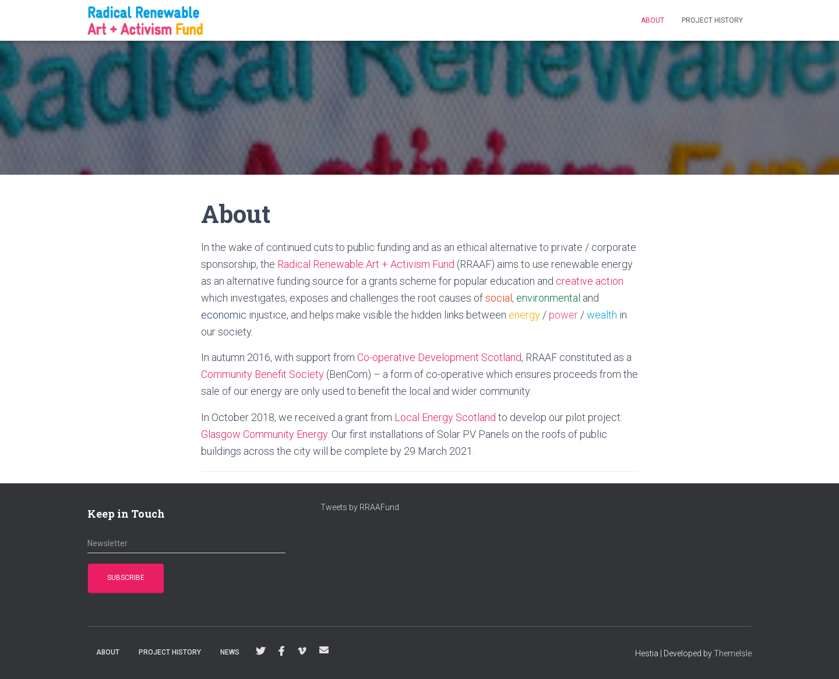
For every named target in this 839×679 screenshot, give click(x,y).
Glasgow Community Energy (264, 434)
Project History (712, 20)
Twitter (260, 651)
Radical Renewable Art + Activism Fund (365, 264)
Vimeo (302, 651)
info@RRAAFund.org (323, 649)
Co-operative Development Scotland (439, 357)
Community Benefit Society (262, 374)
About (652, 20)
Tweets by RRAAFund (359, 507)
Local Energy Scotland (445, 417)
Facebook (281, 651)
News (229, 652)
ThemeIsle (733, 653)
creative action (589, 281)
